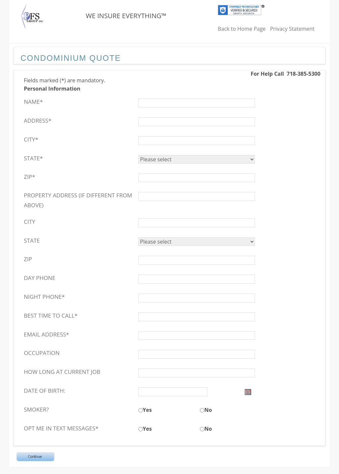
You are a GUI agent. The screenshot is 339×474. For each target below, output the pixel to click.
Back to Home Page (242, 28)
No (208, 410)
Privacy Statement (292, 28)
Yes (147, 410)
